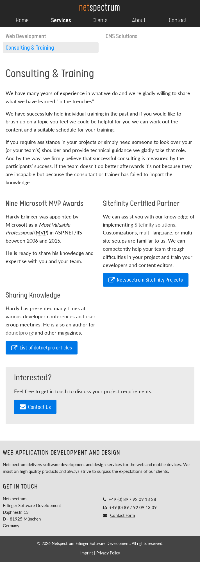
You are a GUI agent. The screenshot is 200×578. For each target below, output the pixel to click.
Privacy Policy (108, 553)
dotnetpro (19, 333)
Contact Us (35, 407)
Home (22, 20)
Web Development (26, 36)
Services (61, 20)
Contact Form (122, 515)
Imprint (86, 553)
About (139, 20)
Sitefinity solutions (155, 225)
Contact (178, 20)
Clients (100, 20)
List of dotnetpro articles (41, 348)
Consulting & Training (30, 48)
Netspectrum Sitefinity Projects (145, 280)
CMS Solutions (121, 36)
